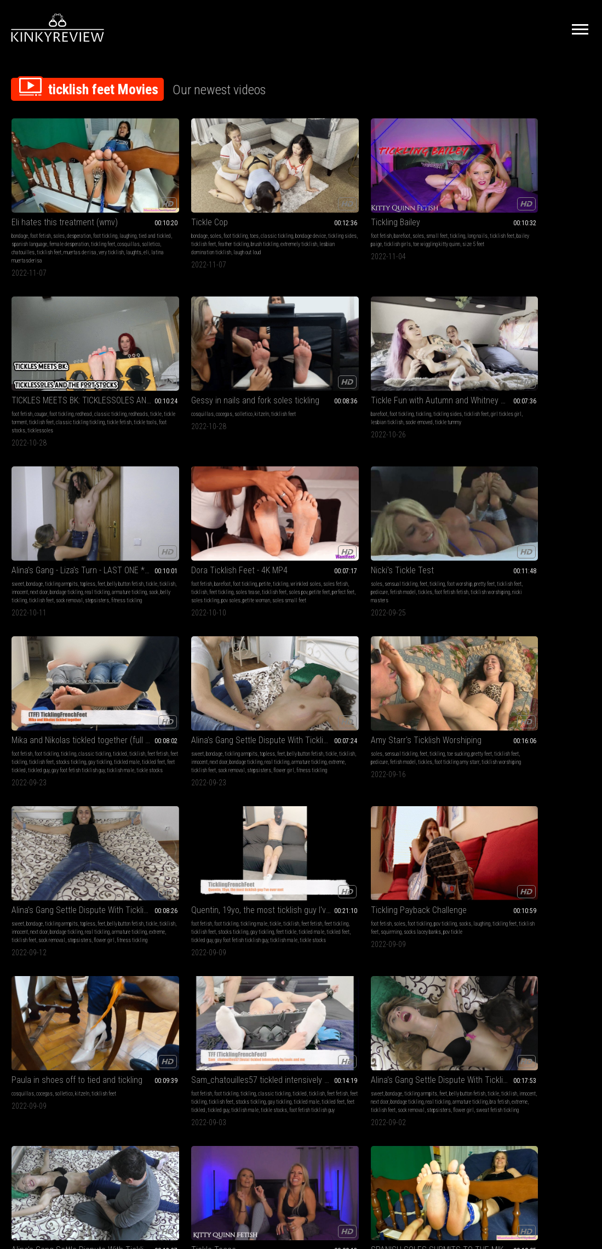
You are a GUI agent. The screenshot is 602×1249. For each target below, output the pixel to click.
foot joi (514, 985)
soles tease (260, 378)
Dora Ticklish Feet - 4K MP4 (296, 348)
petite (322, 361)
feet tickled (520, 386)
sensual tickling (396, 361)
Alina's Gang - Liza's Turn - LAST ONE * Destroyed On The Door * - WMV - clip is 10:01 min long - (183, 348)
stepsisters (142, 394)
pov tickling (558, 513)
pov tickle (533, 530)
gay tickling (538, 378)
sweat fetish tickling (292, 698)
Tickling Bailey (272, 187)
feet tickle (434, 530)
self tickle (565, 993)
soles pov (310, 378)
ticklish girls (328, 210)
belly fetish (23, 969)
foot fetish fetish (399, 378)
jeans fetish (411, 665)
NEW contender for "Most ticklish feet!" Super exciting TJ (419, 955)
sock (134, 386)
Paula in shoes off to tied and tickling (65, 651)
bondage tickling (146, 378)
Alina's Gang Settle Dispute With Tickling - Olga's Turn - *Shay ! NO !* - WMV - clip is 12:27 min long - (419, 651)
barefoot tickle (516, 993)
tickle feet (543, 993)
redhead (438, 201)
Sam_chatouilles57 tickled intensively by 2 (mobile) (183, 651)
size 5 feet (301, 218)
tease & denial (528, 665)
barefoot (279, 201)
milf (488, 665)
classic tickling (215, 201)
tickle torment (432, 210)
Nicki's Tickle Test (397, 348)
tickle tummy (42, 378)
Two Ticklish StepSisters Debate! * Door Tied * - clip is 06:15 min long (183, 955)
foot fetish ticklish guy (181, 698)
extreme (19, 538)
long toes (98, 817)
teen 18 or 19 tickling (56, 1002)
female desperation (51, 218)
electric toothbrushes (168, 833)
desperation (79, 201)
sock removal (210, 386)
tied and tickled (64, 210)
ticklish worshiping (438, 378)
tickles (373, 378)
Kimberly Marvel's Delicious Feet (419, 803)
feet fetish (529, 370)
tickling (334, 201)
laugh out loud (186, 226)
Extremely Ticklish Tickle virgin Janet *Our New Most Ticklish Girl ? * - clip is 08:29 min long (65, 955)
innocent (197, 370)
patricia (55, 842)
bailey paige (300, 210)
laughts (81, 234)
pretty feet (376, 370)
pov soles (312, 386)
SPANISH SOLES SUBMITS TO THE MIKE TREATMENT (65, 803)
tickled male (565, 378)
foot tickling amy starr (168, 530)
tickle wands (157, 842)
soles (59, 201)
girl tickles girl (53, 370)
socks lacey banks (502, 530)
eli (94, 234)
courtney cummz (541, 681)
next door (216, 370)
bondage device (145, 210)
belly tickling (154, 386)
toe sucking (217, 513)
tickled (491, 370)
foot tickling (174, 201)
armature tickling (209, 378)
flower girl (22, 546)
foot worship (454, 361)
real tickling (177, 378)
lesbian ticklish (87, 370)
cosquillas (23, 226)
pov (574, 665)
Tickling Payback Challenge (532, 499)
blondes (503, 665)
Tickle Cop (148, 187)
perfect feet (259, 386)
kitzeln (555, 201)
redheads (393, 210)
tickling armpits (179, 361)
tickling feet (85, 218)
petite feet (332, 378)
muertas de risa (28, 234)
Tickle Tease (506, 651)
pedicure (423, 370)
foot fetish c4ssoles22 (35, 850)
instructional (497, 673)
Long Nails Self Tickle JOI (528, 955)
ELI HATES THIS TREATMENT (298, 803)
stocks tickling (509, 378)
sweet (136, 361)
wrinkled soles (263, 370)
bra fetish (339, 681)
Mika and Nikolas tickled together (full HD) (537, 348)
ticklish (179, 370)
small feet (314, 201)
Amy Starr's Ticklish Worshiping (183, 499)
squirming (567, 521)
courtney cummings (526, 690)
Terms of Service (267, 1134)
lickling (373, 825)
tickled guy (545, 386)
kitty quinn (563, 673)
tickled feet (495, 386)
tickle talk (494, 690)
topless (206, 361)
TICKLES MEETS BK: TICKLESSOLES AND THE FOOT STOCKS (419, 187)
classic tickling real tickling (439, 969)
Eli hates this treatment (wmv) (65, 187)
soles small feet (265, 394)
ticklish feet (94, 226)
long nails (540, 673)
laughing (37, 210)
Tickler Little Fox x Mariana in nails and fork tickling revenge (537, 803)
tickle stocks (552, 394)
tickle (410, 210)
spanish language (64, 825)
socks (578, 513)
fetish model (447, 370)
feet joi (549, 969)
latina (285, 825)
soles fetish (293, 370)
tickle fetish (439, 218)
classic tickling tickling (400, 218)
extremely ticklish (195, 218)
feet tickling (338, 370)
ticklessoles (416, 226)
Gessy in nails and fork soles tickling (537, 187)
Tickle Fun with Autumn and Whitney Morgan (65, 348)
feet (219, 361)
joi (561, 969)
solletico (45, 226)
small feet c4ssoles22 (315, 850)
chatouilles (67, 226)
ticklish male (523, 394)
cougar (395, 201)
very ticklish (59, 234)
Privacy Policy (341, 1134)
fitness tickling (171, 394)
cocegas (517, 201)
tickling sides (177, 210)
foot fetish (40, 201)
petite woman (338, 386)
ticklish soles (565, 985)
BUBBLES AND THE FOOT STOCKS (183, 803)
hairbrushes (185, 842)
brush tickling (161, 218)
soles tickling (287, 386)
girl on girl (195, 993)
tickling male (428, 513)
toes (192, 201)
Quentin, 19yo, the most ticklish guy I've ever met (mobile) (419, 499)
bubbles (171, 825)
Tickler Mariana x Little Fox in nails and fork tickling (301, 955)
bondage (20, 201)
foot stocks (390, 226)
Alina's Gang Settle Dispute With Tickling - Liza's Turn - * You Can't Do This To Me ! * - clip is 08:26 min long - (301, 499)
